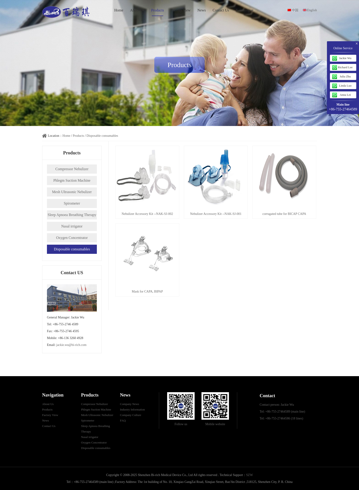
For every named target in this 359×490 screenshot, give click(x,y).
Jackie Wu (345, 58)
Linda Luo (345, 85)
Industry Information (132, 409)
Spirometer (72, 203)
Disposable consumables (102, 135)
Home (118, 10)
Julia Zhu (345, 76)
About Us (137, 10)
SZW (249, 475)
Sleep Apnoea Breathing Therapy (72, 215)
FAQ (123, 420)
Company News (129, 404)
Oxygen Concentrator (72, 238)
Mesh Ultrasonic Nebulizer (72, 192)
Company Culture (130, 415)
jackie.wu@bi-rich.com (71, 345)
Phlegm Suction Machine (71, 180)
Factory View (180, 10)
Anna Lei (345, 94)
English (310, 10)
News (201, 10)
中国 (293, 10)
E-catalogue (244, 10)
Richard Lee (345, 67)
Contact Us (221, 10)
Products (157, 10)
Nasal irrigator (72, 226)
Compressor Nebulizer (71, 169)
